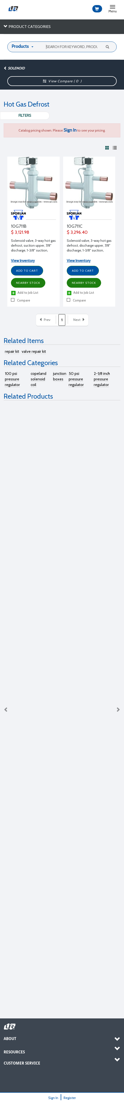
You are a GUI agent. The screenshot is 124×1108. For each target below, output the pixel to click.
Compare (20, 300)
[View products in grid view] (107, 148)
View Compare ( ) (62, 81)
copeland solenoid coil (38, 379)
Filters (25, 115)
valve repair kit (34, 351)
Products (20, 46)
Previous (6, 709)
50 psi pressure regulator (76, 379)
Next (117, 709)
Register (70, 1098)
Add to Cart (27, 270)
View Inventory (23, 261)
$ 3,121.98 (20, 232)
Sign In (53, 1098)
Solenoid (14, 68)
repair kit (12, 351)
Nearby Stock (28, 283)
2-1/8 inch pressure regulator (102, 379)
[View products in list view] (115, 148)
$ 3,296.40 (77, 232)
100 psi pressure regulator (12, 379)
